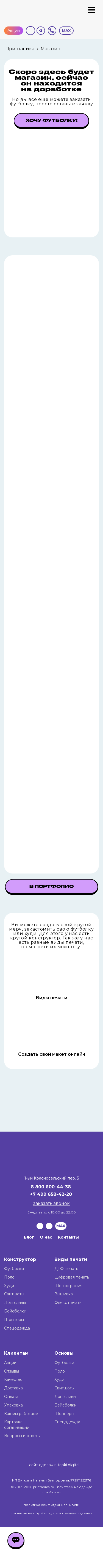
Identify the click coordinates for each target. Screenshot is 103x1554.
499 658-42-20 (54, 1194)
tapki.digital (68, 1464)
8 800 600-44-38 (51, 1186)
